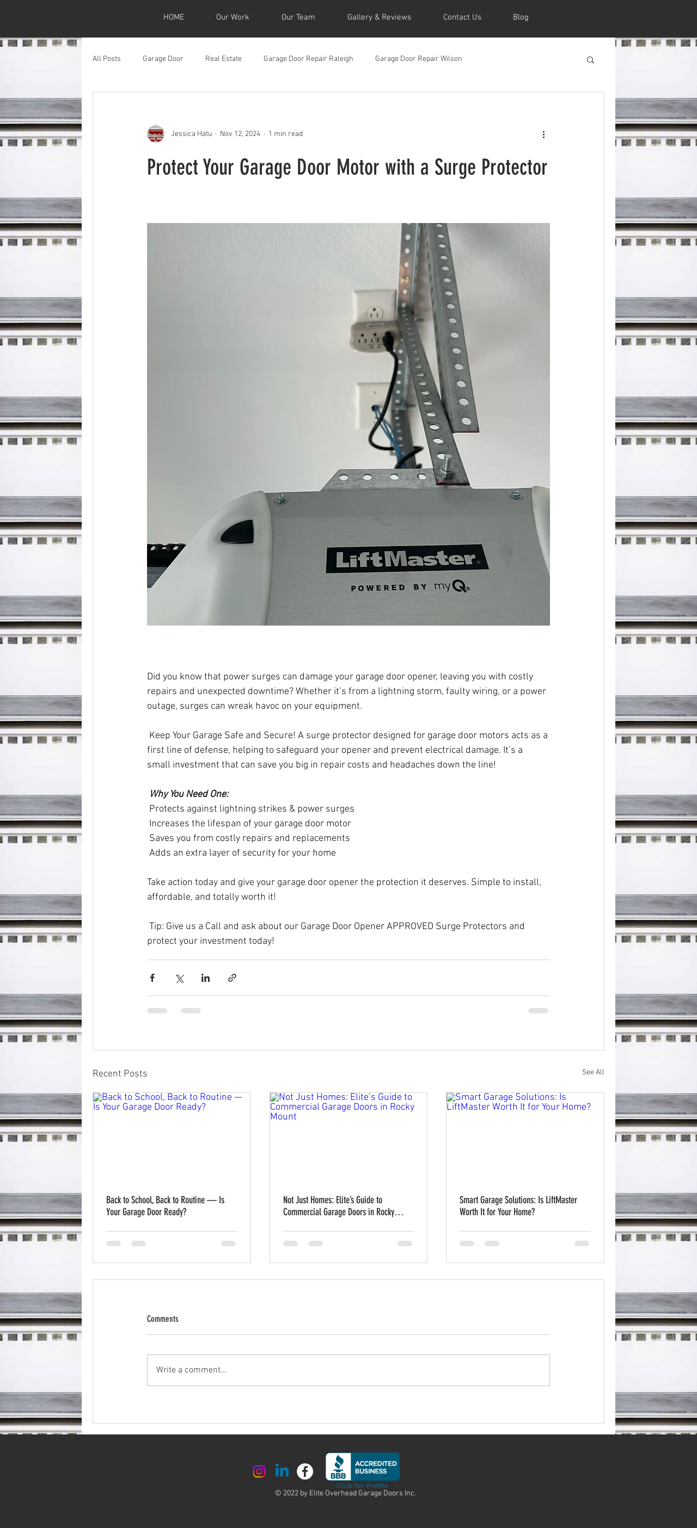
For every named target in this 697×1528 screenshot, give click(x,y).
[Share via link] (232, 978)
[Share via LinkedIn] (205, 978)
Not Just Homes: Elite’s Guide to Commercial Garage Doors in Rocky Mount (338, 1206)
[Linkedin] (282, 1471)
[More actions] (543, 133)
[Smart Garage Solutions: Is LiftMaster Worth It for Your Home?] (525, 1137)
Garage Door (163, 59)
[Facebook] (305, 1471)
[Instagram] (259, 1471)
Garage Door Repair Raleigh (308, 59)
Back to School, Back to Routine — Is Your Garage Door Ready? (165, 1206)
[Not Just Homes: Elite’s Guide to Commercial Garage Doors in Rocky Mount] (348, 1137)
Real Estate (223, 59)
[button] (590, 59)
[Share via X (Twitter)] (179, 978)
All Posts (107, 59)
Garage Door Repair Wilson (418, 59)
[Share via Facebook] (152, 978)
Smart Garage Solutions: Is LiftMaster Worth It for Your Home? (518, 1206)
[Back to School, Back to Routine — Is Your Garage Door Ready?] (171, 1137)
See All (593, 1072)
